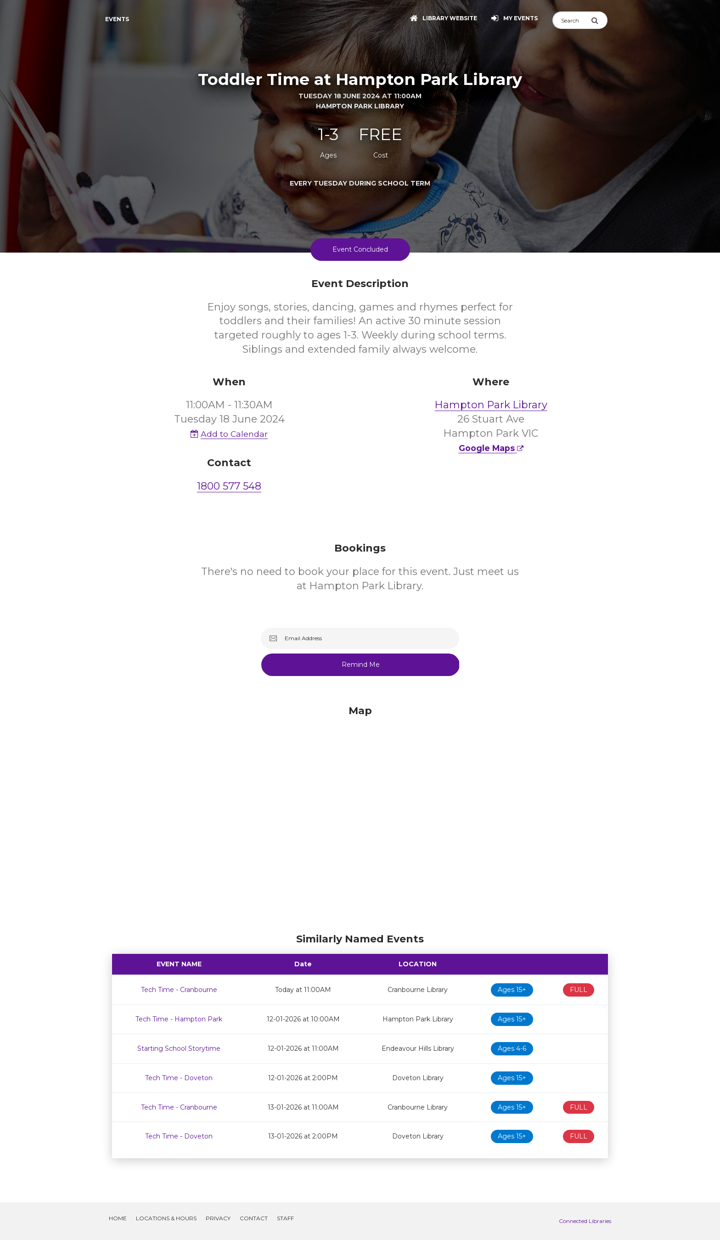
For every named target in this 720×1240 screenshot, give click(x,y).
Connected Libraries (585, 1220)
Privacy (218, 1218)
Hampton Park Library (491, 405)
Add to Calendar (229, 434)
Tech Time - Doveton (179, 1078)
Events (117, 19)
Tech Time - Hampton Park (178, 1019)
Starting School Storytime (178, 1048)
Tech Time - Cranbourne (179, 990)
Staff (285, 1218)
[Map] (360, 816)
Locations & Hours (166, 1218)
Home (118, 1218)
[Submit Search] (599, 20)
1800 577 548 (229, 486)
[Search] (571, 20)
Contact (254, 1218)
